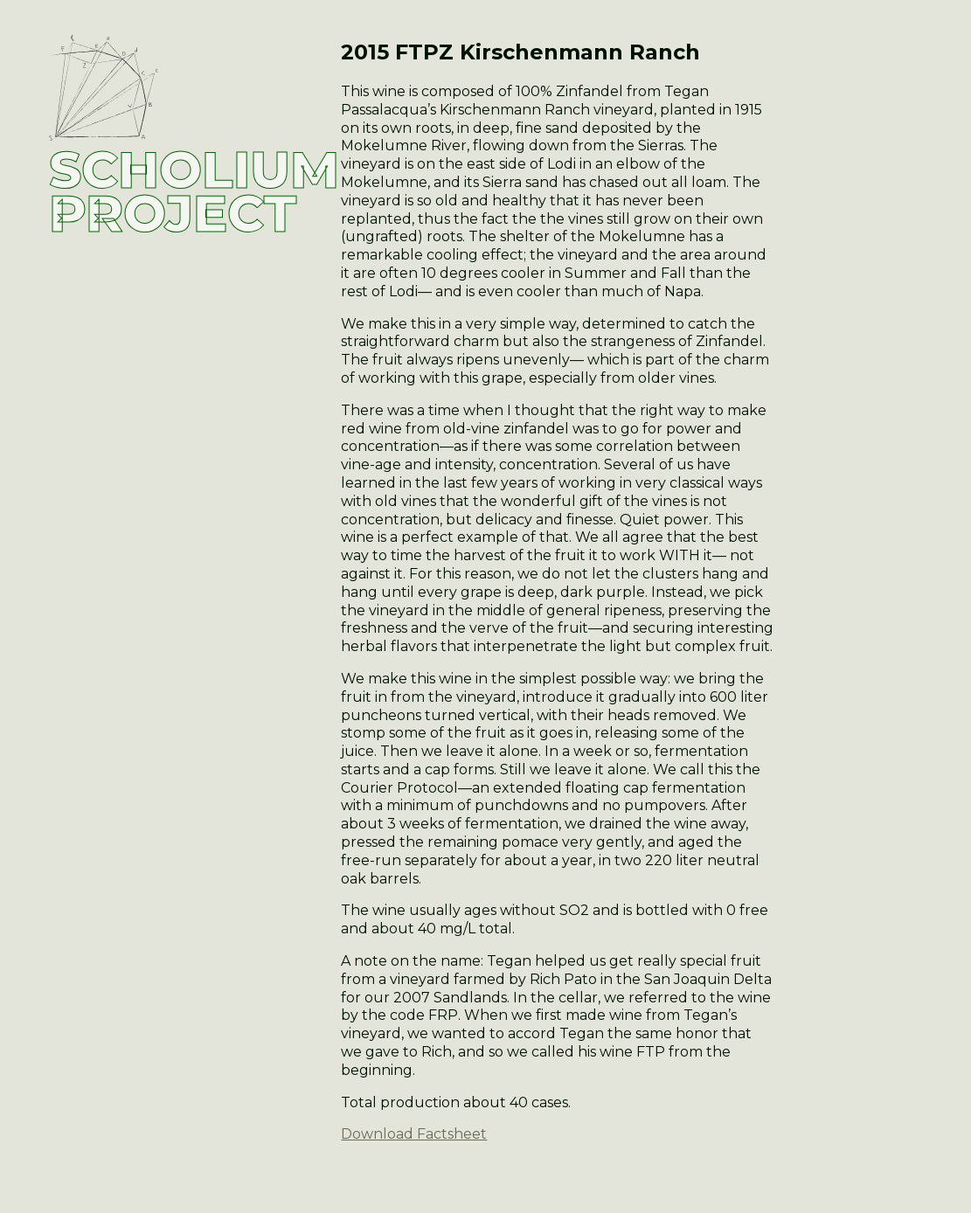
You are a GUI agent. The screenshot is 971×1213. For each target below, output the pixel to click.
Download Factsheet (414, 1134)
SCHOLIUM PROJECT (194, 191)
